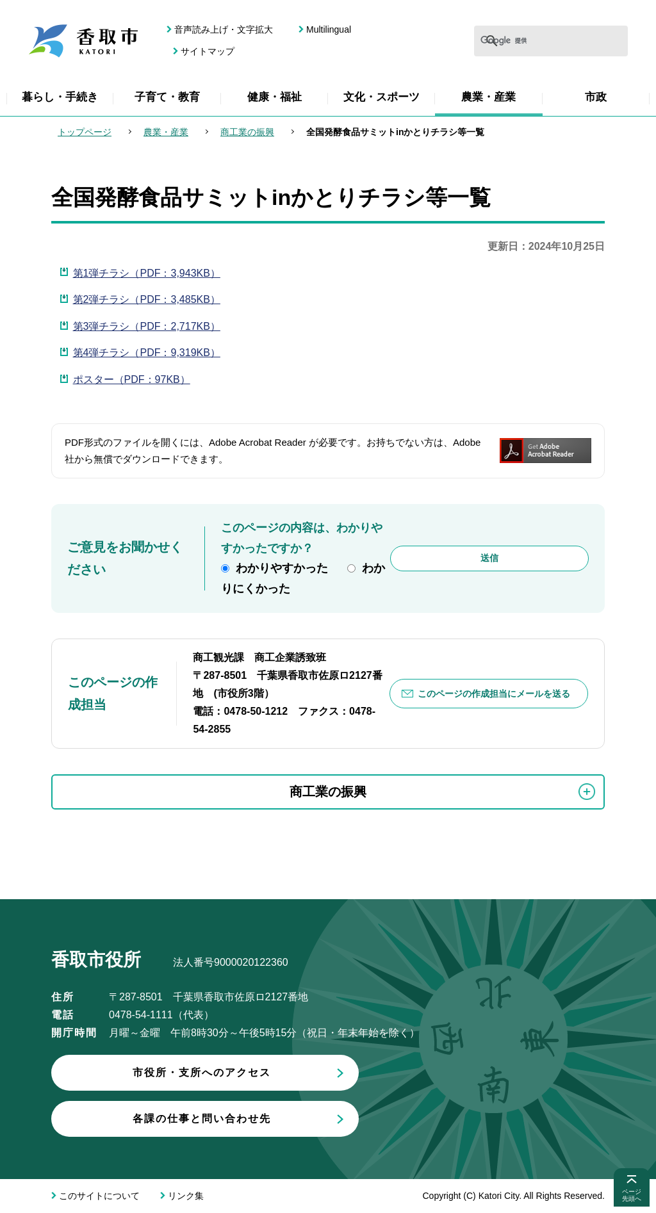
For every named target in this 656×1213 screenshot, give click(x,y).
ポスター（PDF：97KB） (131, 379)
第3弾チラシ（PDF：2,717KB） (146, 326)
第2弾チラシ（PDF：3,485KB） (146, 299)
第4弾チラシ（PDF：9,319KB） (146, 352)
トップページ (84, 132)
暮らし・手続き (60, 97)
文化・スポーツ (381, 97)
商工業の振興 (247, 132)
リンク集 (186, 1195)
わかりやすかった (282, 568)
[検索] (512, 41)
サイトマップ (207, 51)
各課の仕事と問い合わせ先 (202, 1118)
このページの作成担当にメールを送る (494, 693)
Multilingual (328, 29)
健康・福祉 (274, 97)
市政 (596, 97)
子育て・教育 (167, 97)
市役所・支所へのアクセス (202, 1072)
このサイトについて (99, 1195)
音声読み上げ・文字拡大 (223, 29)
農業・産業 (488, 97)
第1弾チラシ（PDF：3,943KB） (146, 273)
